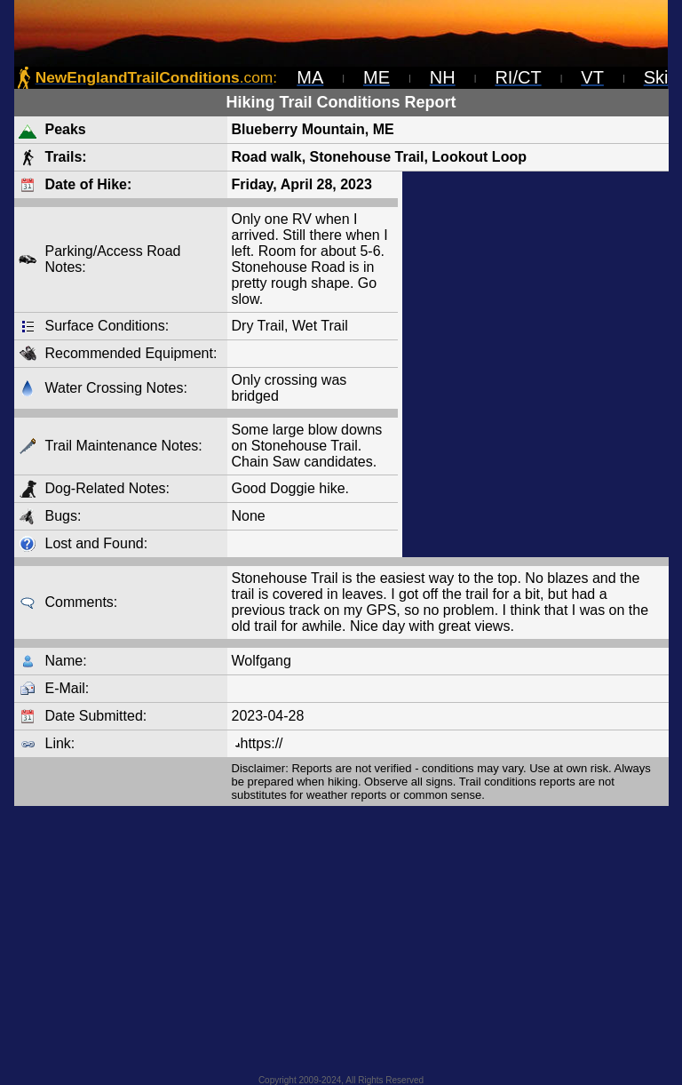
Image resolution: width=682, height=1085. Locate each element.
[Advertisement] (535, 364)
